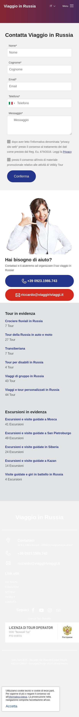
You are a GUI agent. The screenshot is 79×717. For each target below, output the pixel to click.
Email (12, 79)
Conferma (21, 176)
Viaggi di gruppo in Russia (24, 376)
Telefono (14, 96)
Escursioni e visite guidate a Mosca (31, 419)
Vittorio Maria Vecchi (57, 663)
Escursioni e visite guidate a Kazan (30, 460)
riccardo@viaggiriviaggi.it (39, 295)
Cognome (15, 62)
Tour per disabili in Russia (24, 362)
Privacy (67, 151)
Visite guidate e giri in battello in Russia (34, 474)
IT (53, 6)
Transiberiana (15, 348)
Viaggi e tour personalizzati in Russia (32, 389)
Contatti (10, 602)
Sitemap (10, 592)
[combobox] (11, 103)
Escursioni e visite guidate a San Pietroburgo (38, 433)
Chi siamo (11, 582)
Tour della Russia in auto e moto (28, 334)
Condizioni (12, 587)
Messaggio (15, 113)
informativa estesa (17, 697)
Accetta (11, 706)
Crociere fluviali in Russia (24, 321)
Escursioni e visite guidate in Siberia (31, 447)
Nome (12, 45)
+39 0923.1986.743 (39, 281)
